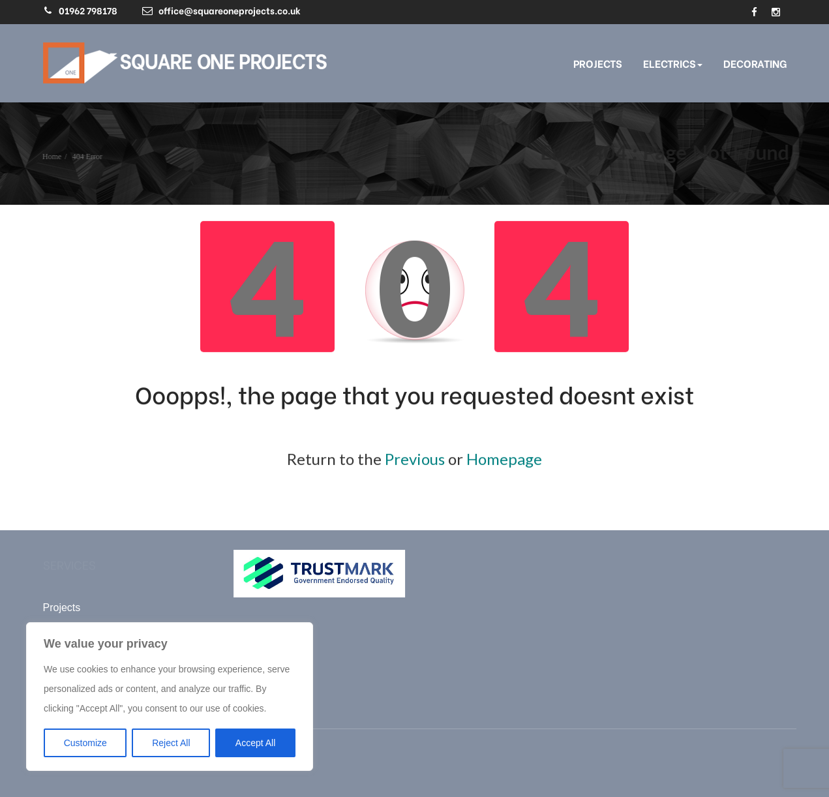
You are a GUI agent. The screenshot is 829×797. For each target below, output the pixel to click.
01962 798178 (88, 10)
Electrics (672, 62)
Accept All (255, 743)
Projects (597, 62)
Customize (85, 743)
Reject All (171, 743)
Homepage (504, 458)
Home (50, 156)
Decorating (755, 62)
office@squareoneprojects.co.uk (229, 10)
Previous (415, 458)
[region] (169, 696)
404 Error (86, 156)
